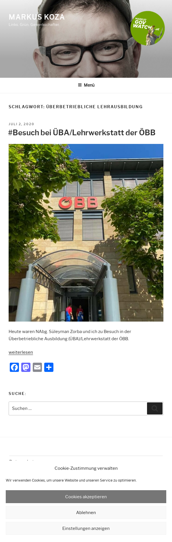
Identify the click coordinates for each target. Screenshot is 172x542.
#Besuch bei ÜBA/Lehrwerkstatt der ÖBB (82, 132)
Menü (86, 85)
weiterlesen (21, 352)
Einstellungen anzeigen (86, 528)
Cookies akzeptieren (86, 496)
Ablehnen (86, 512)
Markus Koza (37, 17)
